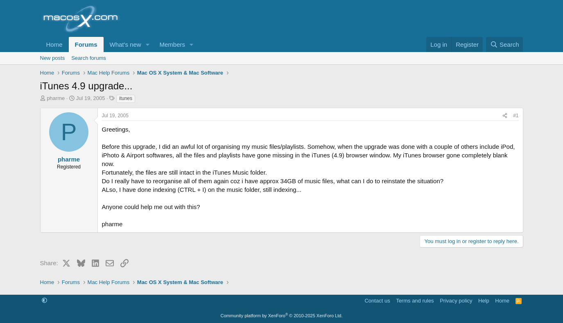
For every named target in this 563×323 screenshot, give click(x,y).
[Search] (504, 44)
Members (172, 44)
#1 (515, 115)
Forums (86, 44)
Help (483, 301)
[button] (147, 44)
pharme (56, 98)
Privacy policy (456, 301)
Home (54, 44)
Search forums (88, 58)
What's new (125, 44)
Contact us (377, 301)
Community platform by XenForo (282, 315)
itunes (125, 98)
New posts (52, 58)
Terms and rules (415, 301)
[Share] (505, 116)
